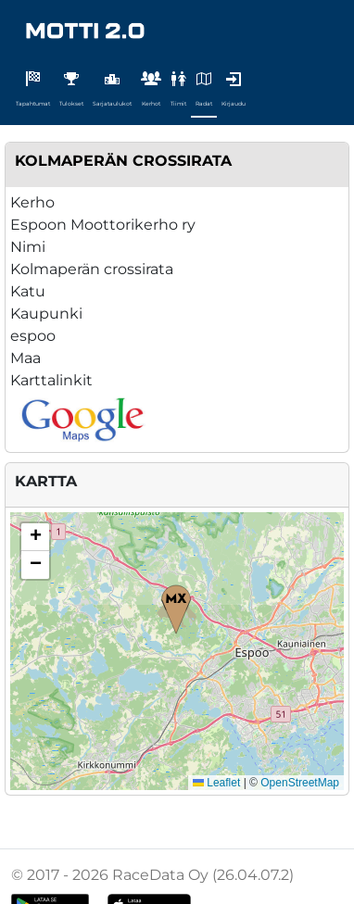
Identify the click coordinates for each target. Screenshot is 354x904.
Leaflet (216, 782)
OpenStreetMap (299, 782)
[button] (176, 609)
